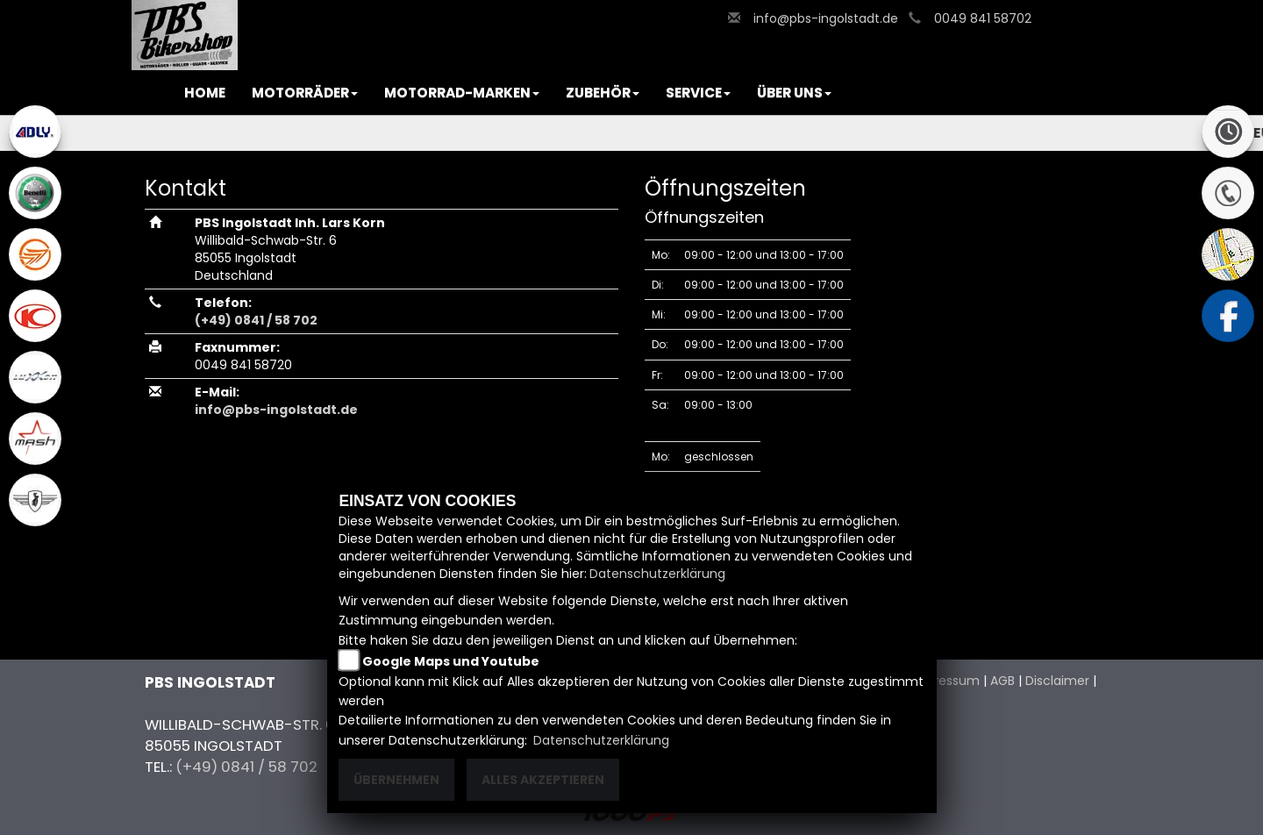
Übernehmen (396, 780)
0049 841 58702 (982, 18)
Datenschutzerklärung (657, 573)
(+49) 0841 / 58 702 (256, 320)
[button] (305, 93)
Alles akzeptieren (543, 780)
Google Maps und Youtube (450, 661)
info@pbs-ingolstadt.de (825, 18)
